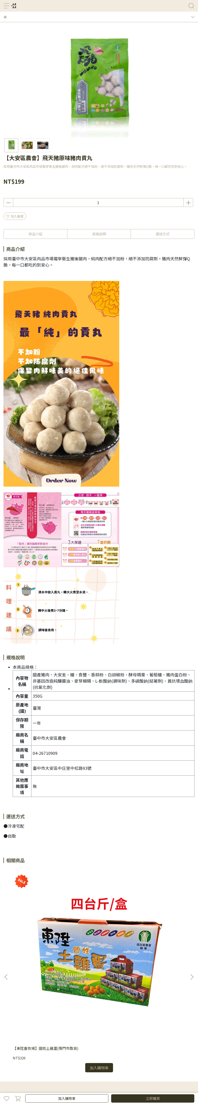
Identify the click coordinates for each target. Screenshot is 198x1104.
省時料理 (118, 1046)
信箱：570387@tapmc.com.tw (26, 1001)
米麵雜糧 (87, 1046)
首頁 (6, 1046)
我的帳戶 (40, 1027)
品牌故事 (9, 1027)
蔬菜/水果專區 (53, 1046)
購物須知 (55, 1027)
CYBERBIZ (129, 1086)
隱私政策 (25, 1027)
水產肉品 (72, 1046)
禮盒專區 (34, 1046)
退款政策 (71, 1027)
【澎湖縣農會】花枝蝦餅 (154, 927)
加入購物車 (66, 1098)
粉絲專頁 (179, 1046)
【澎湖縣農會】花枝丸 (91, 927)
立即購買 (153, 1098)
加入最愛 (15, 216)
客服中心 (86, 1027)
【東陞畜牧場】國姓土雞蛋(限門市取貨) (37, 929)
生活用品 (148, 1046)
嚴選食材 (102, 1046)
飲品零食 (133, 1046)
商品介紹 (35, 233)
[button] (192, 916)
